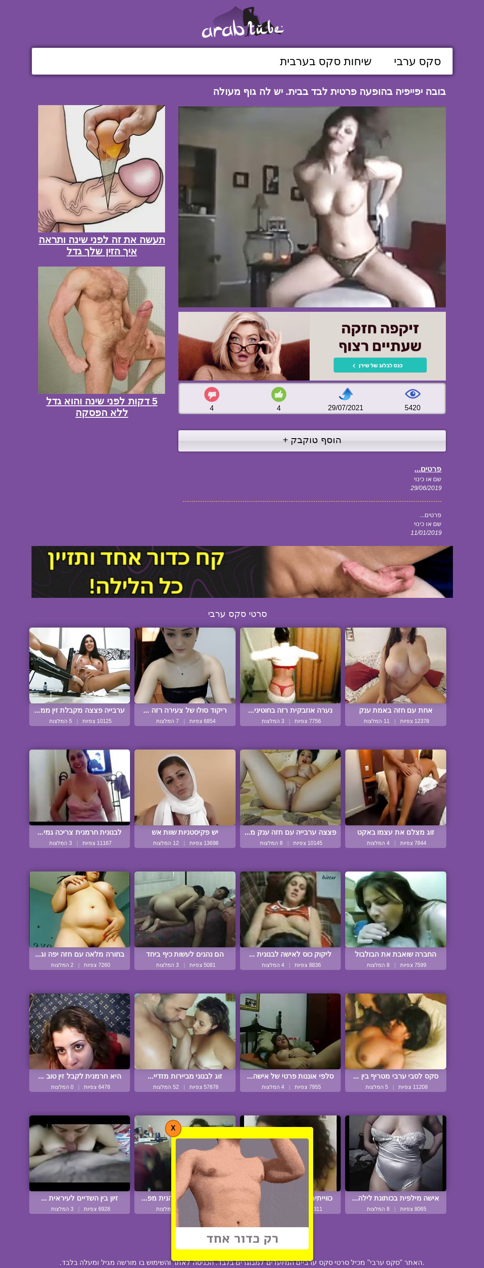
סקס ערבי (417, 61)
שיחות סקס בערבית (326, 61)
